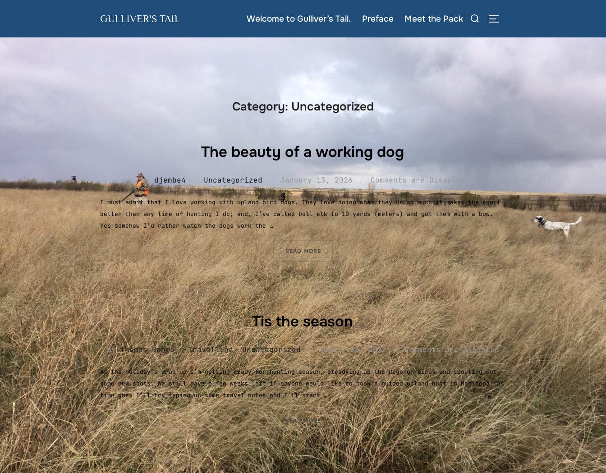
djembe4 (170, 179)
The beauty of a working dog (302, 150)
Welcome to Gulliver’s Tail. (299, 19)
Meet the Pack (433, 19)
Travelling (210, 349)
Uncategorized (233, 179)
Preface (378, 19)
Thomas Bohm (145, 349)
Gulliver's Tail (145, 18)
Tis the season (303, 320)
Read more (309, 250)
